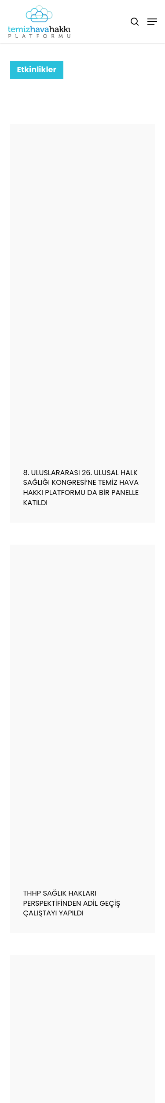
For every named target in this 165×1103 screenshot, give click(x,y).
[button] (152, 21)
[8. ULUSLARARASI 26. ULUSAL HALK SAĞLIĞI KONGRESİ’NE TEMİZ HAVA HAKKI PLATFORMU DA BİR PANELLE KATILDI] (82, 289)
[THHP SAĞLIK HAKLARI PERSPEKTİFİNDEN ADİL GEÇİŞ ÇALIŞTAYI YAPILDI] (82, 710)
